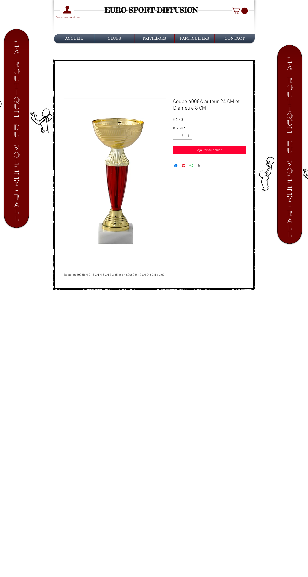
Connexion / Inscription (68, 17)
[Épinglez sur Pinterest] (183, 165)
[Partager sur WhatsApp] (191, 165)
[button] (240, 11)
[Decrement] (176, 135)
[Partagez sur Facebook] (175, 165)
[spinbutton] (182, 135)
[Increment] (188, 135)
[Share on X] (199, 165)
